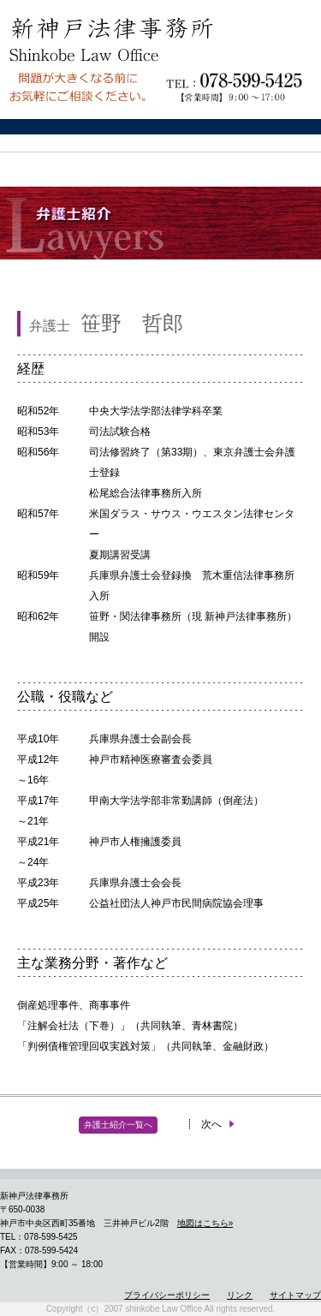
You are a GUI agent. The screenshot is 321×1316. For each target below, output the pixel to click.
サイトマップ (295, 1295)
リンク (240, 1295)
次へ (219, 1124)
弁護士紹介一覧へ (118, 1124)
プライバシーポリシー (167, 1295)
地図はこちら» (205, 1223)
